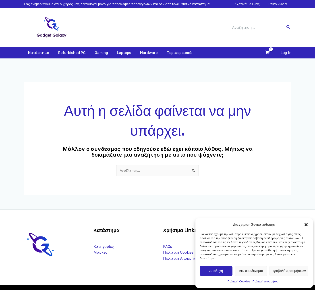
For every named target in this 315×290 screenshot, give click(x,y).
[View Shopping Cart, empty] (267, 53)
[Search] (288, 27)
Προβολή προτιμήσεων (289, 270)
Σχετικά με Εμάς (251, 4)
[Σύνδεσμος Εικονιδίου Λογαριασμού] (286, 53)
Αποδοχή (216, 270)
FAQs (167, 247)
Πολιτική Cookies (239, 281)
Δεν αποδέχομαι (251, 270)
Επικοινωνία (282, 4)
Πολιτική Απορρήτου (265, 281)
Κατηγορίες (103, 247)
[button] (306, 223)
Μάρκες (100, 253)
